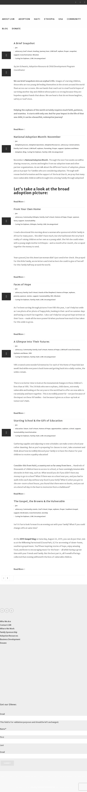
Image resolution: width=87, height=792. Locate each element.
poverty (16, 296)
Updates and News (71, 148)
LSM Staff (53, 51)
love (47, 51)
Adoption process (21, 145)
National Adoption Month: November (37, 136)
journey (42, 51)
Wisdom (36, 55)
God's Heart (27, 51)
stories (29, 296)
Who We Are (5, 621)
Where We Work (7, 628)
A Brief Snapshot (24, 43)
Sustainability (30, 221)
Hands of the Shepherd (47, 292)
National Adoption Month (36, 160)
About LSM (8, 19)
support (17, 55)
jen (16, 48)
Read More (19, 129)
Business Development (10, 639)
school (71, 429)
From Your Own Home (27, 209)
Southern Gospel (71, 509)
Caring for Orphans (22, 58)
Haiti (37, 19)
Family (16, 148)
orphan (60, 51)
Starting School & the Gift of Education (38, 420)
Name (3, 729)
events (35, 509)
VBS (51, 296)
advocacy (18, 51)
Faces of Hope (22, 284)
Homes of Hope (61, 217)
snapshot (73, 51)
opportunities (56, 429)
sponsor (76, 217)
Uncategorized (39, 58)
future (26, 429)
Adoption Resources (52, 145)
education (19, 429)
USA (61, 19)
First (2, 737)
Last (2, 745)
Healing (36, 51)
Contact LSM (5, 625)
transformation (26, 55)
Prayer (66, 51)
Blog (5, 28)
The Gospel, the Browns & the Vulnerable (39, 501)
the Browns (24, 513)
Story (15, 221)
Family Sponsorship (8, 632)
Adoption (24, 19)
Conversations (74, 145)
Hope (50, 509)
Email (2, 714)
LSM (31, 58)
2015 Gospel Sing (28, 539)
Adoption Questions (36, 145)
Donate (16, 28)
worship (45, 513)
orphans (40, 148)
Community (74, 19)
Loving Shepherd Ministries (43, 787)
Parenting (48, 148)
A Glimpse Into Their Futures (31, 341)
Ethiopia (49, 19)
